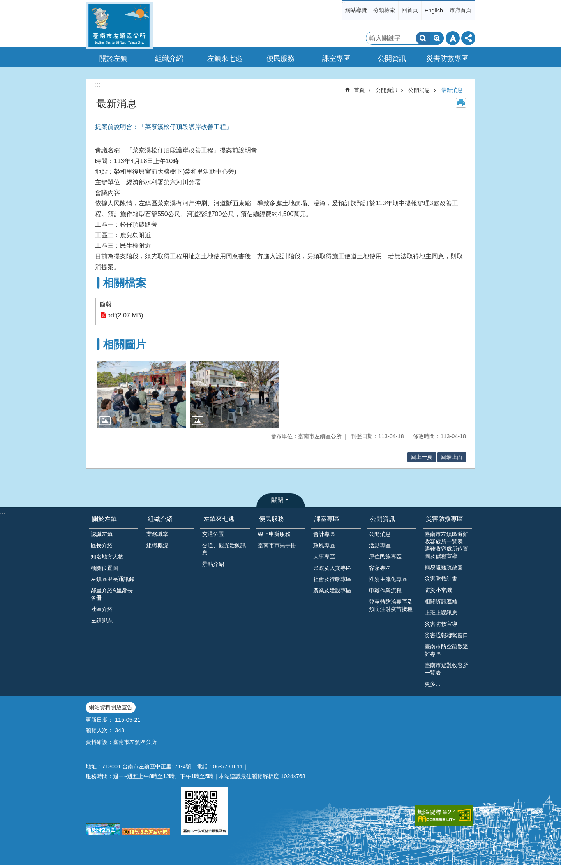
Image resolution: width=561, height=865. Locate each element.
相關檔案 (124, 283)
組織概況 (157, 545)
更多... (432, 684)
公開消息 (419, 90)
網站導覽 (356, 10)
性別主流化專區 (388, 579)
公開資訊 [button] (392, 58)
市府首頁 (460, 10)
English (434, 10)
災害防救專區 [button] (447, 58)
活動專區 (380, 545)
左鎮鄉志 (102, 620)
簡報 (105, 304)
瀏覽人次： (99, 730)
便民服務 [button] (280, 58)
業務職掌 (157, 534)
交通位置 (213, 534)
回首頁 (410, 10)
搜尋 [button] (423, 38)
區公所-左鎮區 (119, 25)
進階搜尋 (437, 38)
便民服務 (271, 519)
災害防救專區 (444, 519)
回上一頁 (421, 457)
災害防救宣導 (441, 624)
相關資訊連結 (441, 601)
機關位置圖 (104, 568)
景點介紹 (213, 564)
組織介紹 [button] (169, 58)
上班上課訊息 (441, 613)
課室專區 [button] (336, 58)
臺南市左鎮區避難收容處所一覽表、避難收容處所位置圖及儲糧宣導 (446, 545)
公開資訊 (386, 90)
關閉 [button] (277, 500)
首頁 (359, 90)
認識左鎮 (102, 534)
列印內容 (461, 103)
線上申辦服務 (274, 534)
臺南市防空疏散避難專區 (446, 650)
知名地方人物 (107, 556)
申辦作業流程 (385, 590)
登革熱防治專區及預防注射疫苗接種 (391, 605)
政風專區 (324, 545)
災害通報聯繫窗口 (446, 635)
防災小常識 (438, 590)
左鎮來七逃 (219, 519)
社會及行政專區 (332, 579)
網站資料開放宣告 (110, 707)
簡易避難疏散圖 (444, 567)
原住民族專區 (385, 556)
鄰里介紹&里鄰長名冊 (112, 594)
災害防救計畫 (441, 579)
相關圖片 (124, 344)
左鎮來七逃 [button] (224, 58)
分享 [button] (468, 38)
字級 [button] (453, 38)
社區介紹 (102, 609)
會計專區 (324, 534)
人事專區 (324, 556)
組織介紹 (160, 519)
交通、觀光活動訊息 (224, 549)
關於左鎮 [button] (113, 58)
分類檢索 (384, 10)
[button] (141, 394)
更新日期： (99, 720)
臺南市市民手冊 (277, 545)
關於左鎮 (104, 519)
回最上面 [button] (451, 457)
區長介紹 (102, 545)
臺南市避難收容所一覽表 (446, 669)
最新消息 (452, 90)
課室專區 (326, 519)
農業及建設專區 (332, 590)
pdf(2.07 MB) (125, 315)
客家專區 (380, 568)
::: (344, 3)
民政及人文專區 (332, 568)
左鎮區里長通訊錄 (112, 579)
